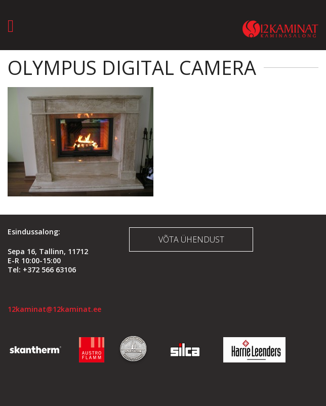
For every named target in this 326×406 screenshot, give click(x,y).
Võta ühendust (191, 239)
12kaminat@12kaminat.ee (54, 309)
